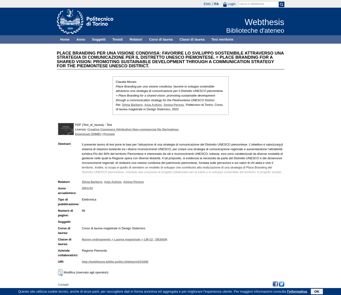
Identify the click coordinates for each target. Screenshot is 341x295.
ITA (216, 4)
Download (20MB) (88, 134)
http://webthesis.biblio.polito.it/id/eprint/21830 (115, 261)
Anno (80, 39)
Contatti (63, 284)
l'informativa (297, 292)
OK (316, 292)
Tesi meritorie (222, 39)
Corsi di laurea (161, 39)
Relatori (136, 39)
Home (65, 39)
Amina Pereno (173, 105)
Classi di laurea (192, 39)
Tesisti (117, 39)
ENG (207, 4)
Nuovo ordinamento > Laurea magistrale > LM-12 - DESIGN (124, 239)
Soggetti (99, 39)
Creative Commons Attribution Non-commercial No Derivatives (133, 129)
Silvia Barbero (132, 105)
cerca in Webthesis (252, 4)
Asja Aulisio (153, 105)
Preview (109, 134)
